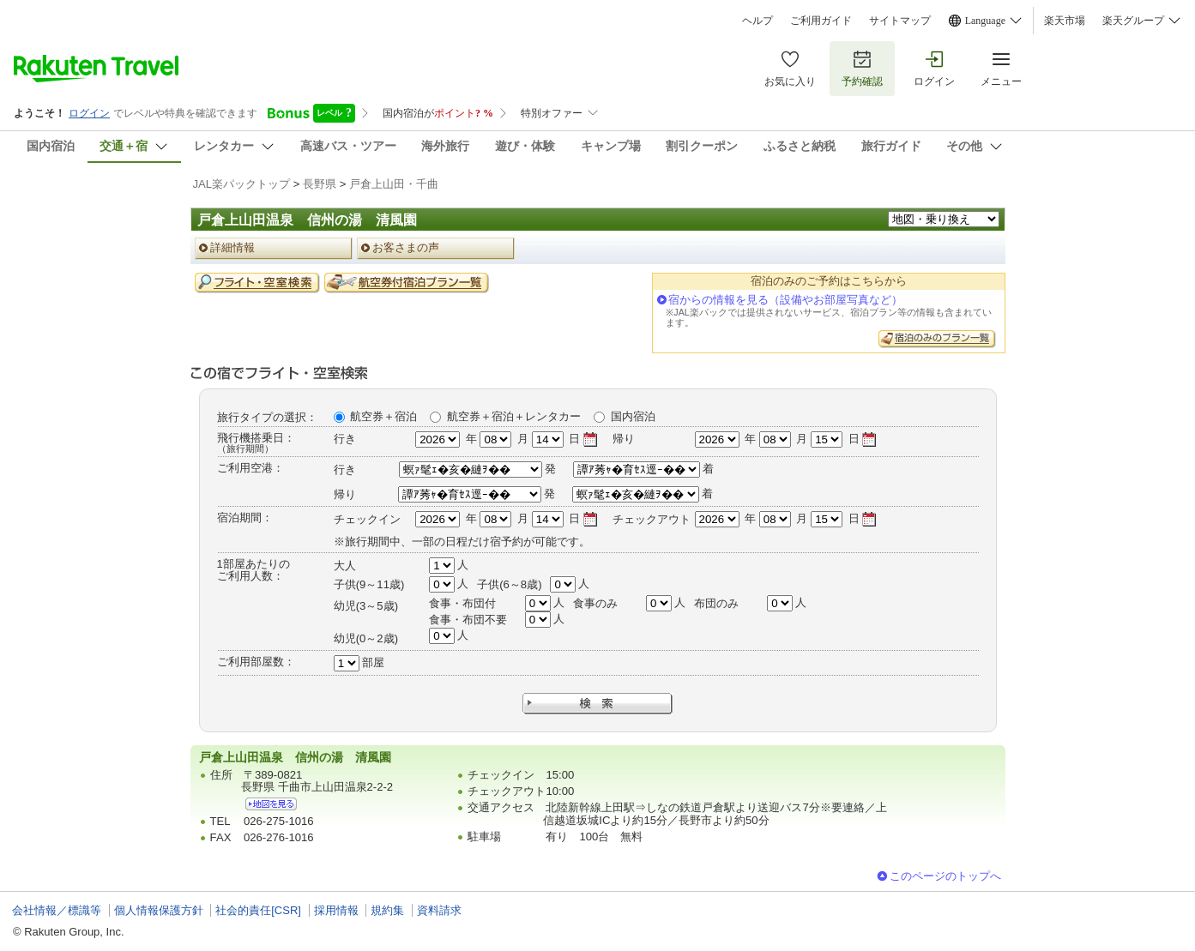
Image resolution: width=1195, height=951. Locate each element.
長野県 (319, 184)
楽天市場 (1064, 21)
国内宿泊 (633, 416)
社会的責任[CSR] (258, 910)
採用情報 (336, 910)
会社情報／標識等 (56, 910)
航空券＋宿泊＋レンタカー (514, 416)
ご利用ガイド (821, 21)
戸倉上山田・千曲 (393, 184)
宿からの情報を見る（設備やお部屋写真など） (785, 299)
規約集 (387, 910)
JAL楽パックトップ (242, 184)
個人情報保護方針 (158, 910)
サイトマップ (900, 21)
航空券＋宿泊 (383, 416)
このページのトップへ (945, 876)
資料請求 (439, 910)
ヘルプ (757, 21)
